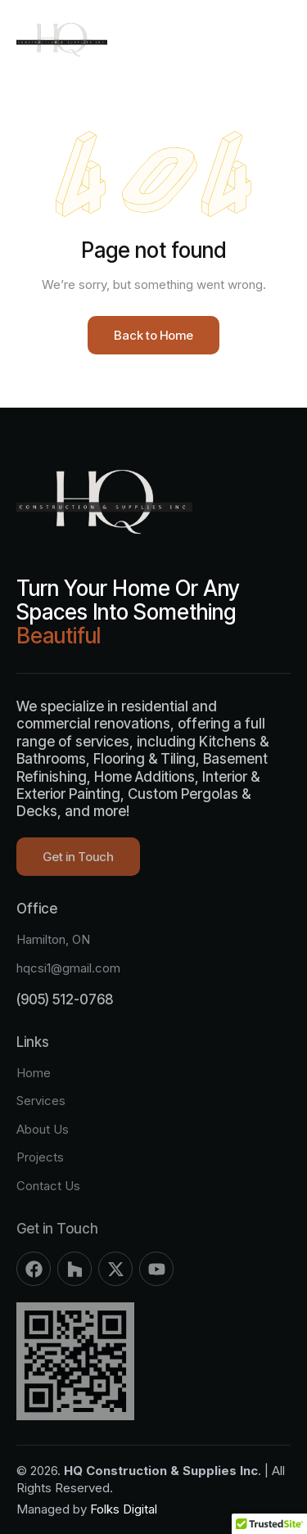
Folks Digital (123, 1509)
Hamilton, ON (53, 939)
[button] (279, 39)
